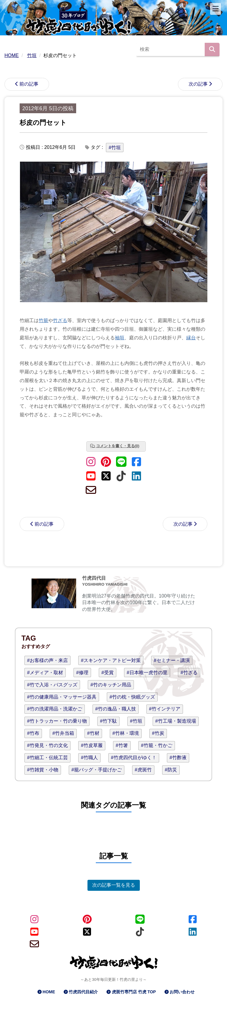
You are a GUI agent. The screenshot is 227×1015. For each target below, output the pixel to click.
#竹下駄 (108, 721)
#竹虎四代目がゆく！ (133, 757)
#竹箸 (122, 745)
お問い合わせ (182, 991)
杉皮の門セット (43, 122)
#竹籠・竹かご (156, 745)
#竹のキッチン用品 (110, 684)
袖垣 (119, 337)
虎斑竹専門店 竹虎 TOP (134, 991)
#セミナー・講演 (172, 660)
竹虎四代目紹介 (83, 991)
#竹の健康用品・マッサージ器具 (61, 696)
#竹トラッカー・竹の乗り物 (57, 721)
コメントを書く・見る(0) (118, 446)
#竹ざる (189, 672)
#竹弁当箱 (63, 733)
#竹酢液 (178, 757)
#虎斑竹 (143, 769)
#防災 (171, 769)
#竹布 (33, 733)
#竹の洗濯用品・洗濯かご (54, 708)
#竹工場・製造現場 (175, 721)
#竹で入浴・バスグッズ (52, 684)
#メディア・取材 (45, 672)
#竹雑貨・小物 (42, 769)
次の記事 (198, 83)
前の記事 (28, 83)
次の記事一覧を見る (113, 885)
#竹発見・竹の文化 (47, 745)
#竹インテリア (164, 708)
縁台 (191, 337)
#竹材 (93, 733)
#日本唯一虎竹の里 (147, 672)
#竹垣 (115, 147)
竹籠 (43, 320)
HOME (49, 991)
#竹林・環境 (125, 733)
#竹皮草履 (92, 745)
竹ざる (60, 320)
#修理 (82, 672)
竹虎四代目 (94, 578)
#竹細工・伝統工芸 (47, 757)
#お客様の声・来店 (47, 660)
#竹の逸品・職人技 (115, 708)
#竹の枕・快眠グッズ (132, 696)
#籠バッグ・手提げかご (96, 769)
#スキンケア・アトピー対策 (111, 660)
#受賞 (107, 672)
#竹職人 (89, 757)
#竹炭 (158, 733)
